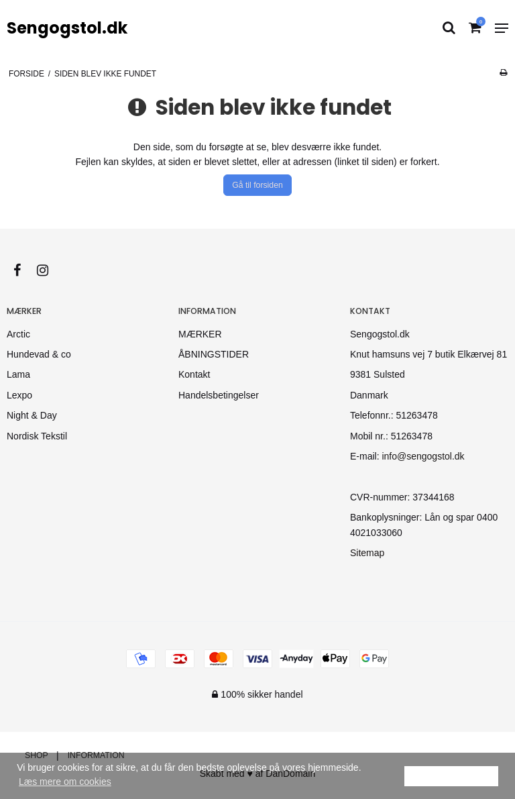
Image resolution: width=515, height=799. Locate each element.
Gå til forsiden (257, 185)
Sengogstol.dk (67, 28)
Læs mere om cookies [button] (65, 781)
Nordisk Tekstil (37, 436)
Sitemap (367, 552)
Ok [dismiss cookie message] (451, 775)
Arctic (18, 334)
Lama (18, 374)
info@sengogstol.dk (423, 456)
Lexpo (19, 395)
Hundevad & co (39, 354)
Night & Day (32, 415)
